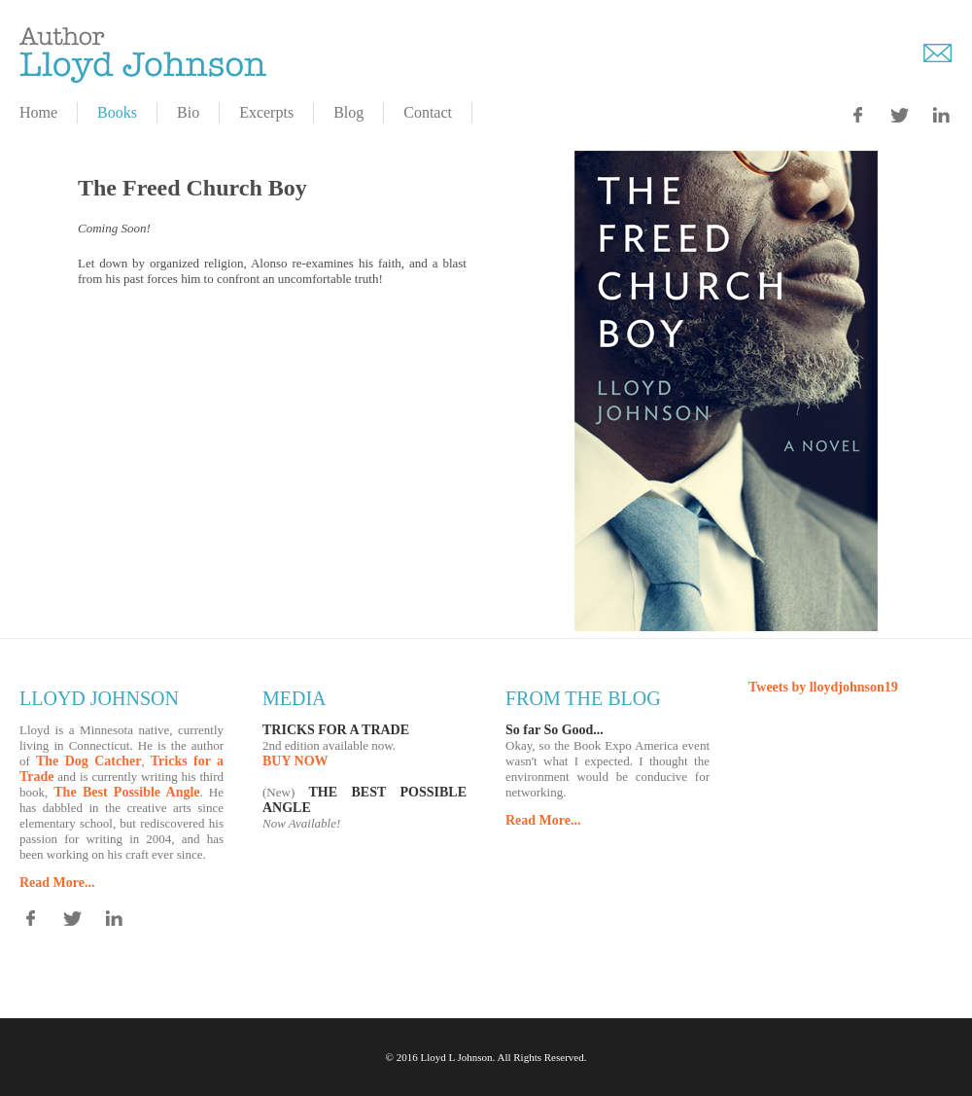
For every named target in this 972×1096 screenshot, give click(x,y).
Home (38, 112)
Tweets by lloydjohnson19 (823, 687)
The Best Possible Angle (126, 792)
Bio (188, 112)
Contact (427, 112)
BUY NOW (295, 761)
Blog (348, 112)
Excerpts (266, 112)
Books (117, 112)
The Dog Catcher (88, 761)
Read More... (57, 882)
